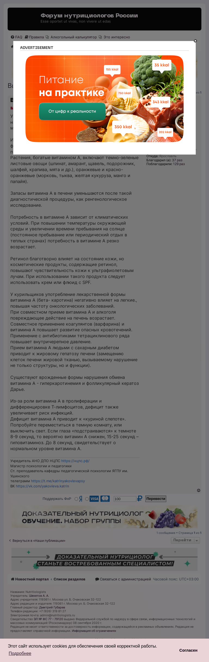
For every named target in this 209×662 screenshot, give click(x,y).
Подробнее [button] (20, 653)
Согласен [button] (188, 650)
